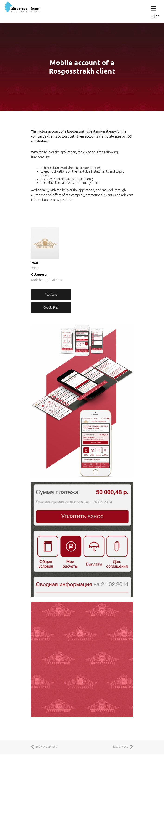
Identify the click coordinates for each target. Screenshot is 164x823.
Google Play (50, 307)
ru (151, 16)
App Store (51, 294)
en (157, 16)
